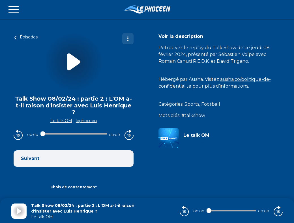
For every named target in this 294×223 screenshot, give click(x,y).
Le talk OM (61, 120)
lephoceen (86, 120)
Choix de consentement (73, 187)
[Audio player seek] (73, 133)
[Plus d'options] (128, 38)
